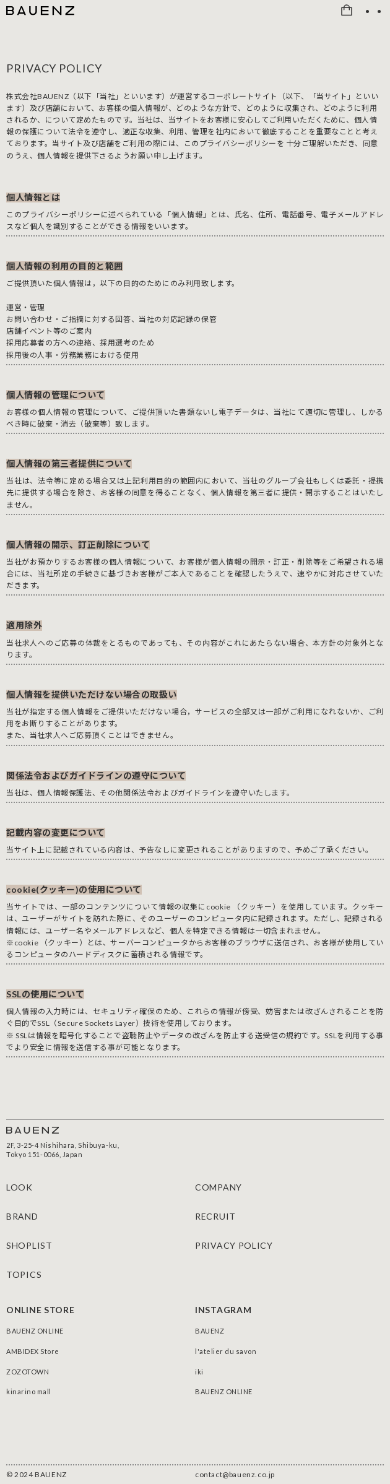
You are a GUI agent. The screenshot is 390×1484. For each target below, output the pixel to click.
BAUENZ (209, 1331)
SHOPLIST (29, 1245)
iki (199, 1372)
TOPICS (23, 1274)
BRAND (22, 1216)
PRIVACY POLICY (234, 1245)
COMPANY (218, 1187)
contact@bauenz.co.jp (235, 1474)
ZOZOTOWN (27, 1372)
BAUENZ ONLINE (35, 1331)
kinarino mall (28, 1391)
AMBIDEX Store (32, 1351)
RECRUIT (215, 1216)
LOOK (19, 1187)
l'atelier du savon (225, 1351)
